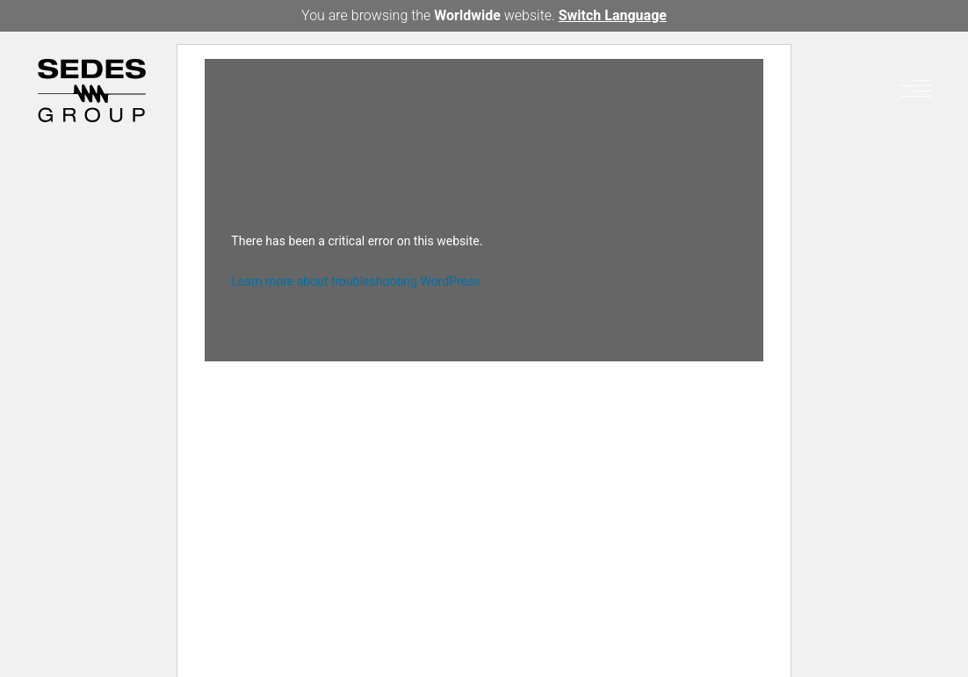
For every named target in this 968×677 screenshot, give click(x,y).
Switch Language (613, 15)
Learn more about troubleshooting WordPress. (357, 281)
